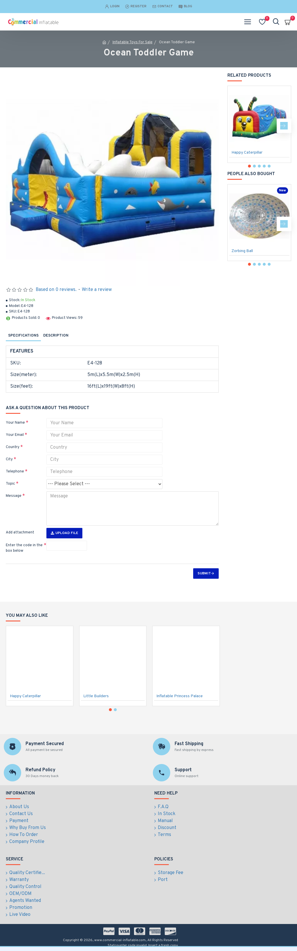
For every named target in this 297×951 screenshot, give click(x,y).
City (9, 459)
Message (13, 496)
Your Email (15, 435)
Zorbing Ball (242, 251)
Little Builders (96, 696)
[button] (284, 125)
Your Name (15, 422)
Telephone (15, 471)
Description (55, 335)
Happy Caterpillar (246, 152)
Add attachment (20, 532)
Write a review (97, 290)
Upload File (64, 533)
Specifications (23, 335)
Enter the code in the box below (24, 548)
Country (12, 447)
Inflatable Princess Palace (179, 696)
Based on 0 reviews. (56, 290)
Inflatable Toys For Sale (133, 42)
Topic (10, 483)
